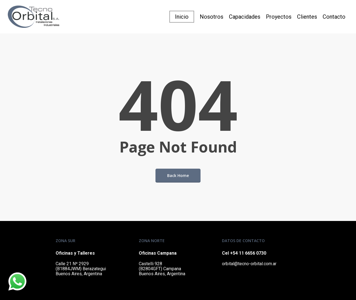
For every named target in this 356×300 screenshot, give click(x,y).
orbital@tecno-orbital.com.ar (249, 263)
